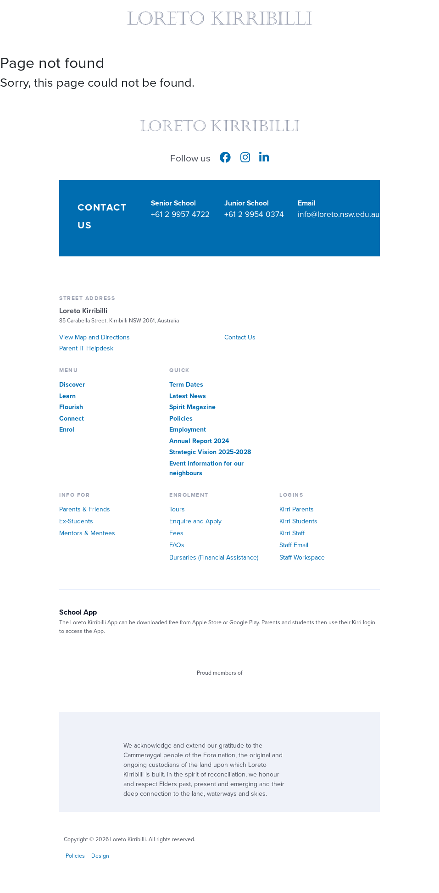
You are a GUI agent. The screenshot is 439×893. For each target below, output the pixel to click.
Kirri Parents (296, 509)
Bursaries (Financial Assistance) (213, 557)
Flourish (71, 407)
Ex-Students (76, 521)
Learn (67, 396)
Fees (176, 533)
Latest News (187, 396)
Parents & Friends (84, 509)
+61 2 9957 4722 (180, 214)
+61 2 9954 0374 (254, 214)
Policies (181, 418)
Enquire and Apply (195, 521)
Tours (177, 509)
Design (100, 856)
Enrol (66, 429)
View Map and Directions (94, 337)
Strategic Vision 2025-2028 (210, 452)
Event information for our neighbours (206, 468)
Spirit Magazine (192, 407)
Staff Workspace (302, 557)
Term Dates (186, 384)
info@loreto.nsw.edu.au (339, 214)
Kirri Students (298, 521)
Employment (187, 429)
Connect (71, 418)
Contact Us (240, 337)
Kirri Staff (292, 533)
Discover (72, 384)
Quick (425, 22)
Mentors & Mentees (87, 533)
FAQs (176, 545)
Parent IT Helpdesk (86, 348)
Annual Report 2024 (199, 441)
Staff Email (293, 545)
